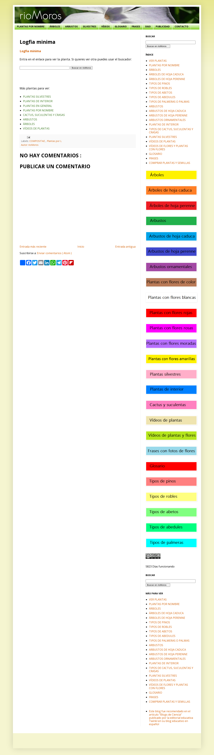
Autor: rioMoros (29, 144)
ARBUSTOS (71, 26)
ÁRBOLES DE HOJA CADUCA (166, 74)
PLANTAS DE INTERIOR (38, 101)
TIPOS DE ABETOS (160, 92)
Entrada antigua (125, 246)
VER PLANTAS (158, 61)
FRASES (136, 26)
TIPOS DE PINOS (159, 83)
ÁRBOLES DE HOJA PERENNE (167, 79)
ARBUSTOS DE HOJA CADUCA (167, 111)
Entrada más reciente (33, 246)
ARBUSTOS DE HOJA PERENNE (168, 115)
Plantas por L (54, 141)
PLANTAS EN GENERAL (37, 106)
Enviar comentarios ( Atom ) (54, 253)
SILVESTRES (89, 26)
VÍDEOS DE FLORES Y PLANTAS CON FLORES (168, 147)
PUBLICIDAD (163, 26)
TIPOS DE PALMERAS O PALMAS (169, 101)
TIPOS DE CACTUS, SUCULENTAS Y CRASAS (171, 130)
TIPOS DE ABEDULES (162, 97)
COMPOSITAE (37, 141)
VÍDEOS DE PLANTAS (36, 128)
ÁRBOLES (55, 26)
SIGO (148, 26)
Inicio (80, 246)
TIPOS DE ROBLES (160, 88)
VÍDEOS (105, 26)
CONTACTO (181, 26)
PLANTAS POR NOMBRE (31, 26)
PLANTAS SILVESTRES (37, 96)
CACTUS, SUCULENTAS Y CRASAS (44, 115)
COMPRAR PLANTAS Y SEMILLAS (169, 163)
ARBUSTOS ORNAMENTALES (167, 120)
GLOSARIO (121, 26)
